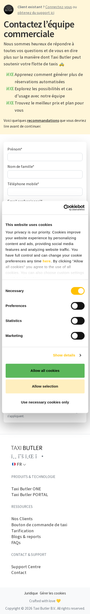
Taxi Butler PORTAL (29, 494)
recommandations (43, 120)
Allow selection (45, 386)
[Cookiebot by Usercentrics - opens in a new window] (64, 208)
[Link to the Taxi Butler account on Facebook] (14, 456)
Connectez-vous (58, 6)
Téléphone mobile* (23, 183)
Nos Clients (22, 519)
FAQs (16, 542)
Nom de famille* (20, 166)
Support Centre (26, 567)
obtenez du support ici (36, 12)
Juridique (31, 593)
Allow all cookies (45, 370)
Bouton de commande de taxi (39, 525)
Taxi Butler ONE (26, 489)
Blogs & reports (26, 536)
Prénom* (14, 149)
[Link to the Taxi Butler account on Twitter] (21, 456)
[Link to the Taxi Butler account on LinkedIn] (29, 456)
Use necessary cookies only (45, 402)
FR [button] (17, 464)
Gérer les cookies (53, 593)
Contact (18, 572)
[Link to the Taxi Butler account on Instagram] (39, 456)
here (47, 261)
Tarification (22, 531)
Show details (64, 355)
